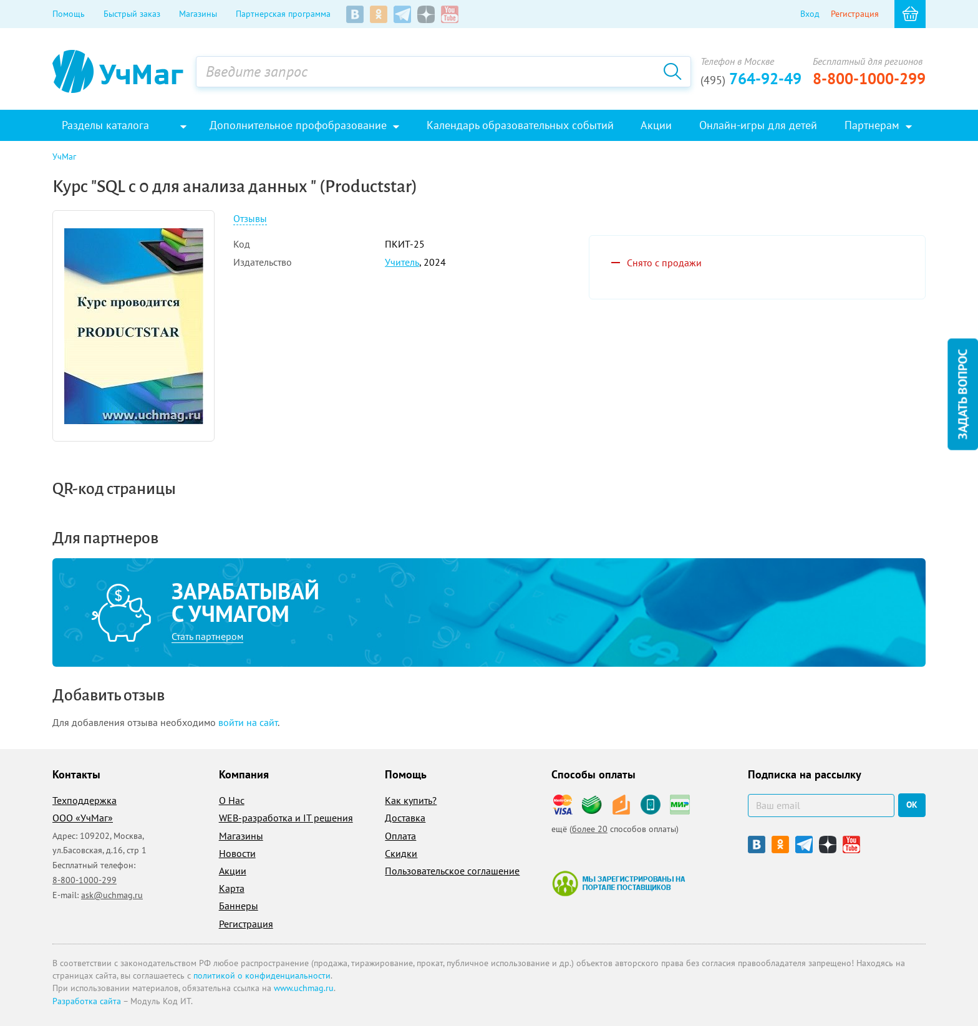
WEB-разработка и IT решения (286, 817)
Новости (237, 853)
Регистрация (855, 13)
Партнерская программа (283, 13)
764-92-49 (750, 79)
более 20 (590, 829)
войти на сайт (248, 722)
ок (911, 804)
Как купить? (411, 800)
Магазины (198, 13)
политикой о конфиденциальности (262, 975)
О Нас (231, 800)
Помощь (68, 13)
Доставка (405, 817)
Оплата (400, 836)
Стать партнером (207, 636)
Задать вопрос (962, 394)
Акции (232, 870)
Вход (810, 13)
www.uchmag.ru (304, 988)
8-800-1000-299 (869, 79)
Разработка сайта (86, 1001)
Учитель (402, 262)
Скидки (401, 853)
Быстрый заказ (132, 13)
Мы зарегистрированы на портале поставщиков (618, 883)
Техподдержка (84, 800)
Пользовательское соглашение (452, 870)
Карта (231, 888)
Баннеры (238, 905)
